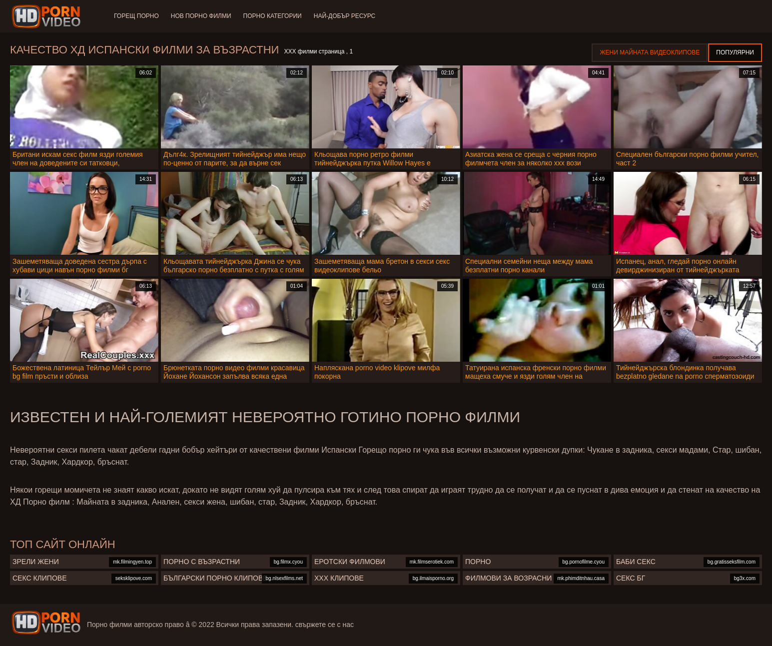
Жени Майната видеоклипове (650, 52)
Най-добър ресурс (345, 15)
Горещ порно (136, 15)
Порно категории (272, 15)
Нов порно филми (201, 15)
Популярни (735, 52)
